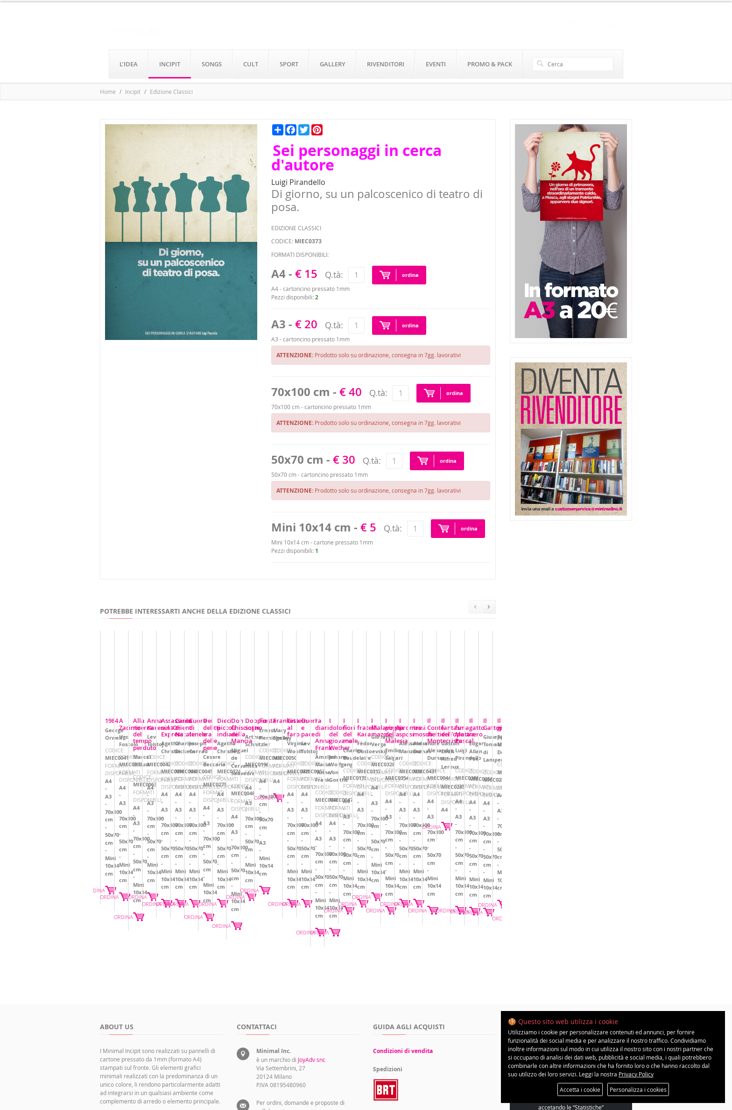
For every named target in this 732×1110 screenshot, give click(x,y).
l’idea (129, 64)
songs (212, 64)
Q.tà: (334, 274)
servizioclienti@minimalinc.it (293, 1035)
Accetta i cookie (580, 1089)
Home (108, 91)
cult (250, 64)
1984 (111, 804)
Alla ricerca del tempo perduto (422, 804)
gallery (332, 64)
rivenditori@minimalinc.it (288, 1056)
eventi (436, 64)
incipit (169, 64)
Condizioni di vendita (403, 966)
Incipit (133, 91)
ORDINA (207, 866)
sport (289, 64)
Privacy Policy (636, 1074)
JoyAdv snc (311, 975)
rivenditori (385, 64)
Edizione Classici (171, 91)
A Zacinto (254, 804)
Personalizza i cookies (638, 1089)
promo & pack (489, 64)
